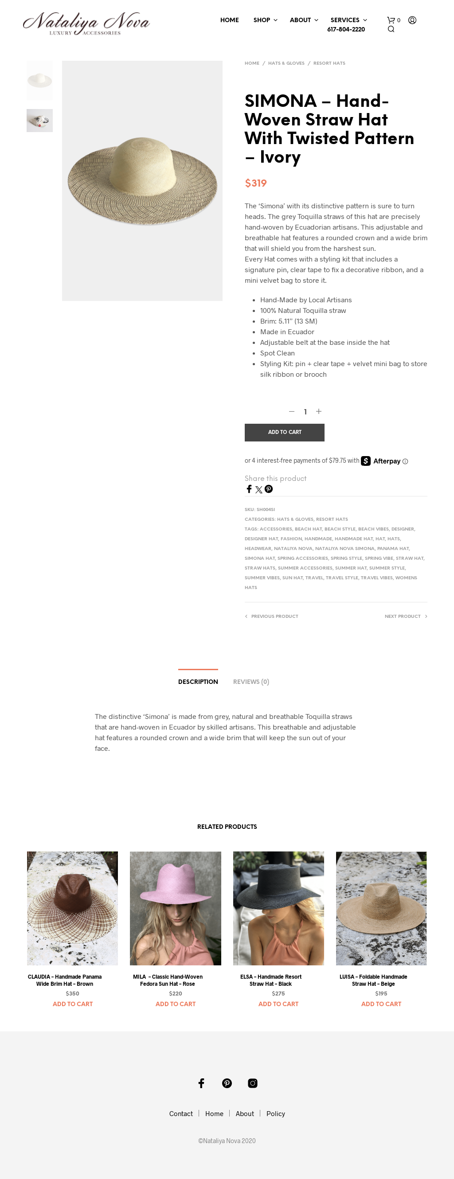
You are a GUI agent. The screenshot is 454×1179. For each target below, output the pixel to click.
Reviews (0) (251, 682)
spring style (346, 558)
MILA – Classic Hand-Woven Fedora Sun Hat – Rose (168, 980)
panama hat (393, 549)
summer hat (351, 568)
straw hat (409, 558)
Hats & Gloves (286, 63)
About (300, 20)
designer (402, 529)
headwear (258, 549)
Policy (275, 1113)
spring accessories (303, 558)
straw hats (260, 568)
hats (393, 539)
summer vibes (262, 578)
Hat (380, 539)
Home (229, 20)
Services (345, 20)
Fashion (291, 539)
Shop (262, 20)
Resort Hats (329, 63)
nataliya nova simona (345, 549)
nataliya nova (293, 549)
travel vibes (377, 578)
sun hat (292, 578)
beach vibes (373, 529)
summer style (387, 568)
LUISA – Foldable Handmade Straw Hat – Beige (373, 980)
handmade (318, 539)
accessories (276, 529)
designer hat (261, 539)
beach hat (308, 529)
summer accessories (305, 568)
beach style (340, 529)
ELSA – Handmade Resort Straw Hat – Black (270, 980)
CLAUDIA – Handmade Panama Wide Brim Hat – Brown (65, 980)
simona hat (260, 558)
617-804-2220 (345, 30)
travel (314, 578)
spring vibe (379, 558)
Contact (181, 1113)
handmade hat (354, 539)
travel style (342, 578)
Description (198, 682)
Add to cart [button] (73, 1004)
